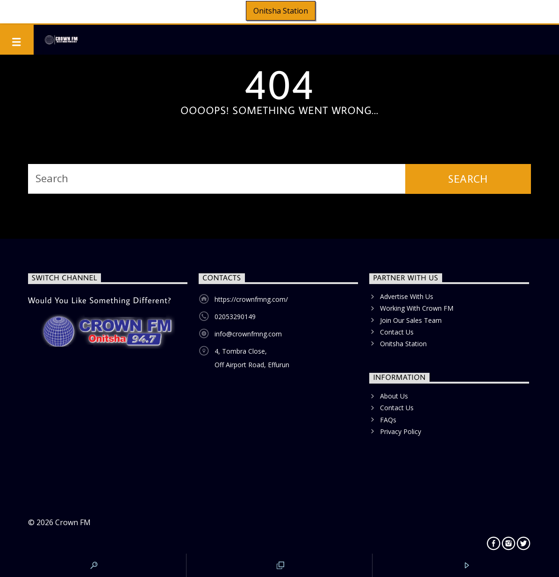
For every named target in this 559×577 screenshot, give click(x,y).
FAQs (388, 419)
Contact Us (397, 332)
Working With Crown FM (416, 308)
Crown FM (73, 522)
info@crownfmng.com (248, 333)
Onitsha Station (280, 11)
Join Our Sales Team (411, 320)
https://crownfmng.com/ (251, 299)
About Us (394, 396)
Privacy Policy (400, 431)
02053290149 (235, 316)
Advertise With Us (406, 296)
